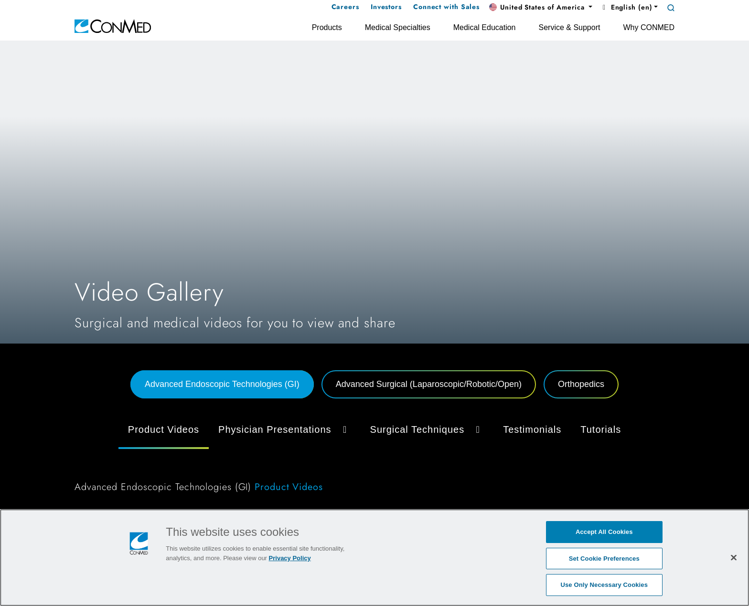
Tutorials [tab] (600, 429)
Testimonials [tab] (532, 429)
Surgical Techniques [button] (427, 429)
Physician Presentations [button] (284, 429)
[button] (540, 7)
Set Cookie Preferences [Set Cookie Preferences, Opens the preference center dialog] (604, 558)
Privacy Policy (290, 558)
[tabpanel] (374, 458)
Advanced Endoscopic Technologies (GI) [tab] (222, 384)
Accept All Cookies (604, 531)
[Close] (733, 557)
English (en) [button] (626, 7)
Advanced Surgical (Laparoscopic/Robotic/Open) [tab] (429, 384)
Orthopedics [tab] (581, 384)
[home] (113, 25)
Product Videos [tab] (163, 429)
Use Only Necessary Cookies (604, 584)
